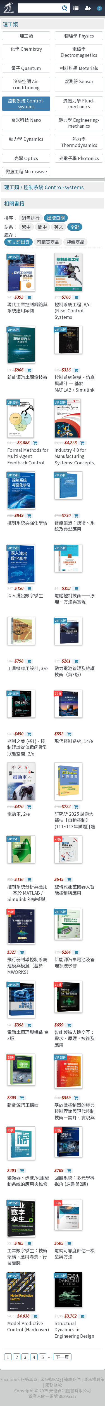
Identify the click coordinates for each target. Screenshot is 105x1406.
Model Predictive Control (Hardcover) (28, 1326)
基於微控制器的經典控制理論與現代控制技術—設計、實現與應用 (74, 1114)
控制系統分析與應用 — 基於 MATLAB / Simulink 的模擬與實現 (27, 896)
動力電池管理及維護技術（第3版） (74, 671)
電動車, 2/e (18, 813)
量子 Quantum (26, 68)
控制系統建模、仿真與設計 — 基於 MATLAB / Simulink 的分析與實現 (74, 386)
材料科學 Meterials (79, 68)
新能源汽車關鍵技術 (27, 377)
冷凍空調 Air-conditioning (26, 84)
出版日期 (56, 217)
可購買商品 (48, 241)
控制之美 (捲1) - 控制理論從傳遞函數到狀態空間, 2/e (27, 747)
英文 (58, 226)
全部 (74, 226)
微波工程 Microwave (26, 171)
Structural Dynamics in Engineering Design (74, 1329)
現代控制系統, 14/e (73, 741)
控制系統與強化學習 (27, 522)
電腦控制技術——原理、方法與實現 (74, 598)
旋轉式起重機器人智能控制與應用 (74, 889)
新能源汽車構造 (23, 1104)
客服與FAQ (50, 1379)
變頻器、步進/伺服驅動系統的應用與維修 (28, 1180)
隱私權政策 (94, 1379)
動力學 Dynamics (26, 138)
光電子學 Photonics (79, 158)
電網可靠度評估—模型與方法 (74, 1253)
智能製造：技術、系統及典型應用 (74, 525)
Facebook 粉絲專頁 (18, 1379)
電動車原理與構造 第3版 (28, 1035)
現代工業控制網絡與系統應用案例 (27, 307)
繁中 (26, 226)
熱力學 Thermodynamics (79, 141)
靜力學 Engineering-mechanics (79, 122)
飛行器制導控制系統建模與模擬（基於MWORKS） (27, 965)
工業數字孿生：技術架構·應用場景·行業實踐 (27, 1256)
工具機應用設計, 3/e (27, 668)
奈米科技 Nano (26, 119)
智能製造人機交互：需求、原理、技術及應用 (74, 1038)
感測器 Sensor (79, 81)
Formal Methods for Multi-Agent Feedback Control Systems (27, 459)
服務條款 (53, 1385)
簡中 (42, 226)
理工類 (10, 24)
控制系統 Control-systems (26, 103)
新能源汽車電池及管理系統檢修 (74, 962)
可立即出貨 (18, 241)
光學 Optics (26, 158)
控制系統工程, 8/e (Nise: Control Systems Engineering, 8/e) (72, 313)
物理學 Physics (79, 35)
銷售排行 (31, 217)
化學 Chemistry (26, 48)
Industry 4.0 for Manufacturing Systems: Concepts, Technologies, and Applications (74, 462)
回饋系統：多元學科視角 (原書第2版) (74, 1180)
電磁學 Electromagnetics (79, 51)
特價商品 (75, 241)
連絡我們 (72, 1379)
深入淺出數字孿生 (25, 595)
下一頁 (62, 1357)
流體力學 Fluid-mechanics (79, 103)
